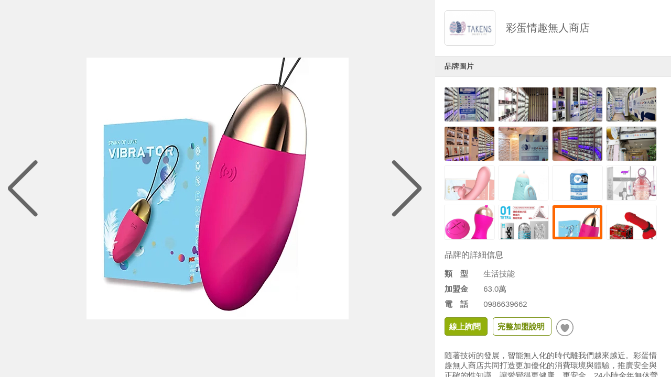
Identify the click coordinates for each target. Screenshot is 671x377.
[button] (407, 188)
